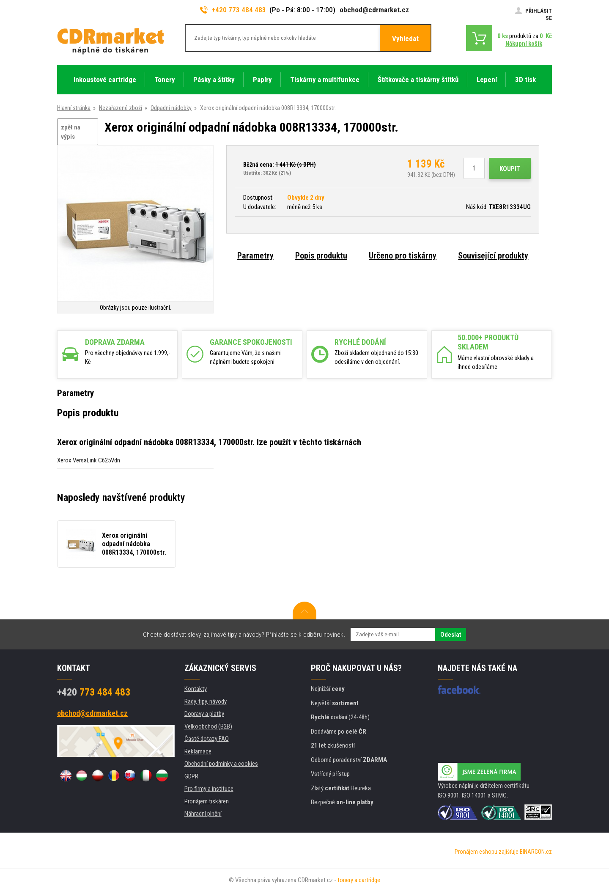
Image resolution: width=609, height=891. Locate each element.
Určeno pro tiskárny (402, 255)
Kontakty (195, 689)
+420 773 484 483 (233, 10)
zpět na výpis (70, 132)
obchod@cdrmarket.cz (374, 10)
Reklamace (197, 751)
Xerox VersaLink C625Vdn (88, 460)
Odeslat (450, 634)
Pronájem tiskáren (206, 801)
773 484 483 (93, 692)
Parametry (255, 255)
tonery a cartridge (358, 880)
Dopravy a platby (204, 714)
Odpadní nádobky (171, 107)
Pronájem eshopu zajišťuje (486, 851)
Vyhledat (405, 38)
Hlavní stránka (74, 107)
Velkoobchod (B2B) (208, 726)
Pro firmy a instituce (208, 788)
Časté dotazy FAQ (206, 738)
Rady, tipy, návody (205, 701)
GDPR (191, 776)
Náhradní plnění (203, 813)
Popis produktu (321, 255)
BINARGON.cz (536, 851)
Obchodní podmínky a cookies (221, 763)
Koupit (509, 169)
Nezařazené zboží (120, 107)
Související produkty (493, 255)
